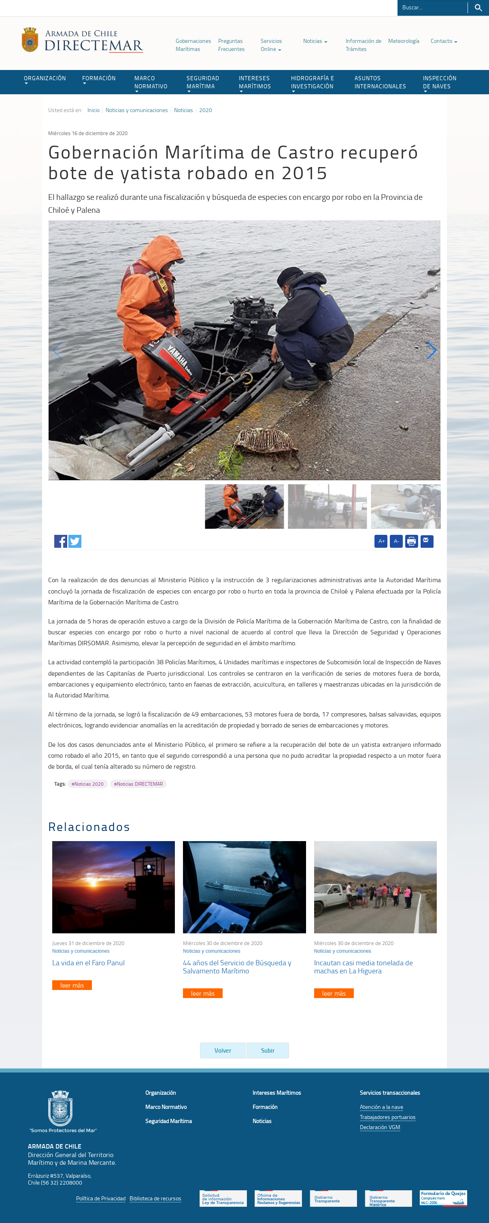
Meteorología (403, 41)
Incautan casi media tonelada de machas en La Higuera (363, 966)
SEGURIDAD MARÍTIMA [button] (203, 83)
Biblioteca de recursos (155, 1198)
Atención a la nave (381, 1107)
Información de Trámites (363, 45)
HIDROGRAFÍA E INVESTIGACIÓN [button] (312, 83)
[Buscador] (433, 7)
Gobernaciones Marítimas (193, 45)
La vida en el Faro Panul (88, 962)
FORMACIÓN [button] (99, 79)
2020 (205, 110)
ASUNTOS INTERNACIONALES (380, 82)
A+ (381, 541)
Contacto (444, 41)
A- (396, 541)
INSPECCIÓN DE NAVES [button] (440, 83)
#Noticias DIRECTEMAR (138, 783)
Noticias (315, 41)
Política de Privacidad (100, 1198)
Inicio (93, 110)
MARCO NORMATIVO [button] (151, 83)
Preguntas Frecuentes (231, 45)
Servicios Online (271, 45)
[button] (431, 350)
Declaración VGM (380, 1127)
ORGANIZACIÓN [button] (45, 79)
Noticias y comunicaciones (137, 110)
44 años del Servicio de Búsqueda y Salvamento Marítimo (237, 966)
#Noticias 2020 (88, 783)
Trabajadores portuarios (388, 1117)
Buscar (478, 8)
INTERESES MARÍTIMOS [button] (255, 83)
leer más (72, 985)
